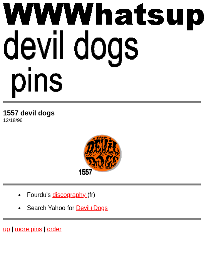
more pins (28, 229)
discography (69, 195)
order (54, 229)
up (6, 229)
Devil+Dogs (92, 208)
